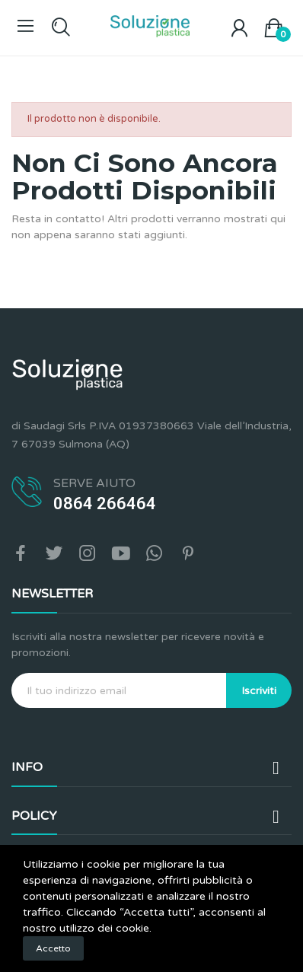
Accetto (53, 948)
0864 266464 (104, 503)
